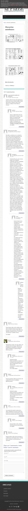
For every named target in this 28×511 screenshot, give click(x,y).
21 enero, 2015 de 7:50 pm (17, 111)
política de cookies (14, 5)
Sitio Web (6, 460)
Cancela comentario (12, 447)
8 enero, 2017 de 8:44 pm (17, 420)
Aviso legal (5, 495)
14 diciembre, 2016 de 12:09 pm (14, 406)
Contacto (5, 491)
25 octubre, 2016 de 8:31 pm (21, 285)
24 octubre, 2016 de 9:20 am (19, 218)
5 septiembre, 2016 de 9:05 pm (14, 341)
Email (5, 456)
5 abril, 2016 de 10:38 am (13, 324)
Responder (21, 106)
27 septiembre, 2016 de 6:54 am (14, 375)
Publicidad (5, 493)
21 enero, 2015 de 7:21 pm (13, 97)
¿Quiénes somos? (7, 488)
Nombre (6, 453)
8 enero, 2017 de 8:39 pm (13, 433)
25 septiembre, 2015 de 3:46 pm (14, 131)
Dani (5, 447)
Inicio (5, 22)
